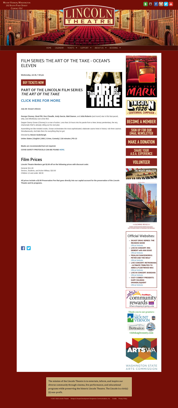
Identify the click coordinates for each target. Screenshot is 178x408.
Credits (114, 398)
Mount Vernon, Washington (16, 2)
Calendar (59, 47)
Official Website (137, 245)
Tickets (71, 48)
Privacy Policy (123, 398)
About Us (99, 48)
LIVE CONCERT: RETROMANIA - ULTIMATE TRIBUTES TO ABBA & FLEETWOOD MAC (143, 265)
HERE (61, 150)
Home (48, 47)
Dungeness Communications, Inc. (100, 398)
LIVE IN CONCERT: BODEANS (143, 273)
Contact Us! (16, 8)
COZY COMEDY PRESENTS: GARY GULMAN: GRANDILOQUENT (142, 280)
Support (84, 48)
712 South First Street (16, 5)
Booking (114, 48)
